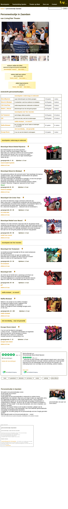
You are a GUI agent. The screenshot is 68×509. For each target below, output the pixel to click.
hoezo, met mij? (22, 87)
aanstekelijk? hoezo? (15, 69)
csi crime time (5, 212)
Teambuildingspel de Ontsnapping (8, 441)
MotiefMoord (6, 108)
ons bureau (29, 378)
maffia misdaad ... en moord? (23, 121)
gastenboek (5, 49)
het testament (5, 263)
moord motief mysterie (7, 163)
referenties (21, 378)
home (2, 8)
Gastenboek (8, 445)
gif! (2, 285)
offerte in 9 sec (5, 165)
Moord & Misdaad (6, 102)
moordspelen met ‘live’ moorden (24, 112)
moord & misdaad (6, 189)
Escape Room (5, 132)
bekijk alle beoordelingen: (9, 361)
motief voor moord (6, 235)
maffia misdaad (5, 313)
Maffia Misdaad (5, 125)
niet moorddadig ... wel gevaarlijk (24, 129)
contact (37, 378)
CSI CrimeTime (5, 105)
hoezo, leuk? (18, 78)
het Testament (5, 115)
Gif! (2, 118)
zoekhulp (46, 378)
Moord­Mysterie (5, 99)
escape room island (7, 342)
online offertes (54, 378)
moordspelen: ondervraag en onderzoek (27, 96)
